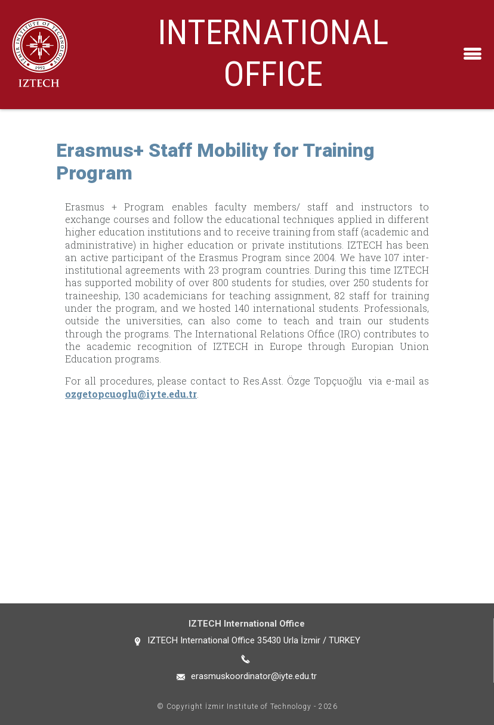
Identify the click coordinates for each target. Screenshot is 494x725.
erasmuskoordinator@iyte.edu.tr (254, 676)
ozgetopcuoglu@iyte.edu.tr (131, 394)
